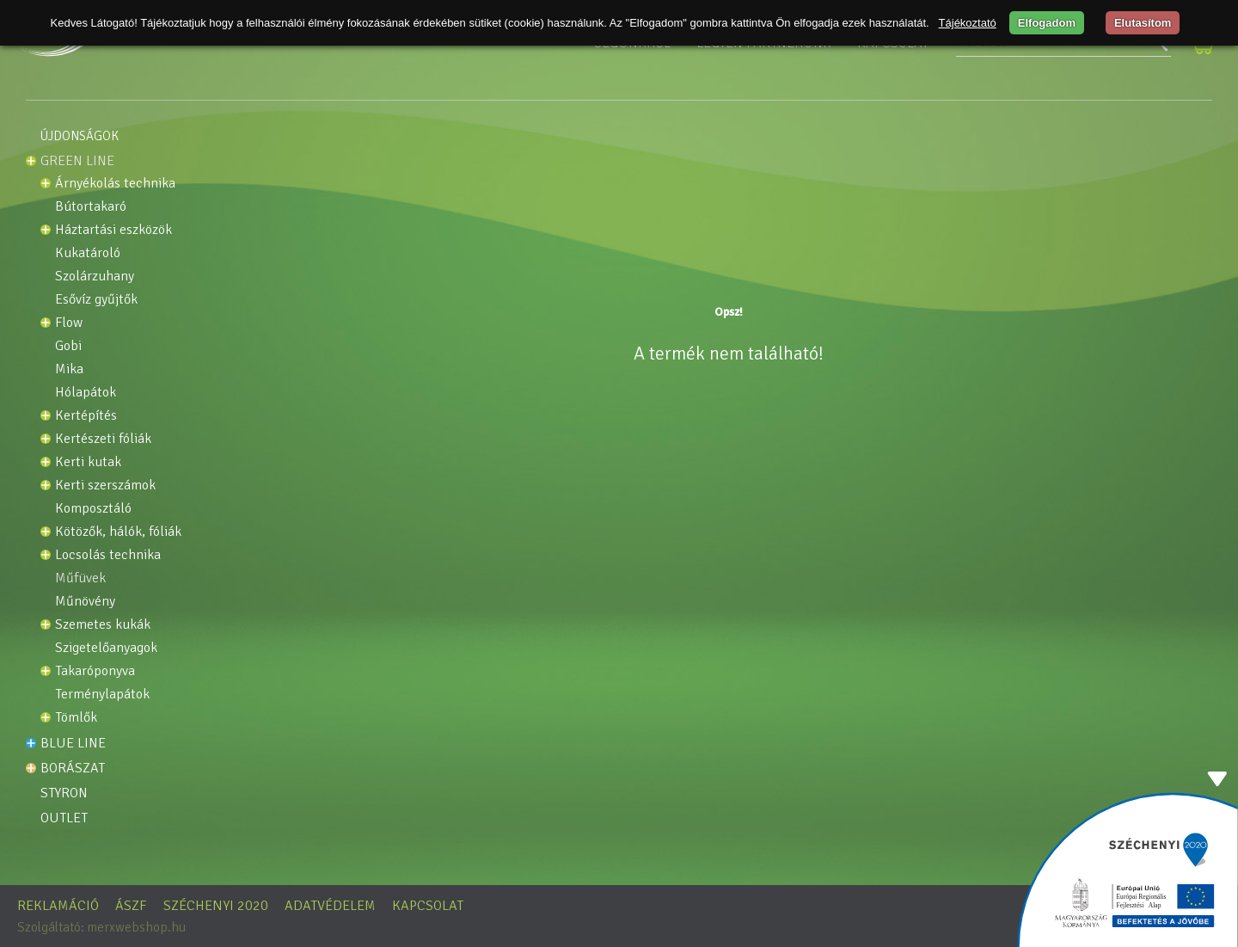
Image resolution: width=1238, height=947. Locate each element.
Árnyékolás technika (115, 183)
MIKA (69, 369)
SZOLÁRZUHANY (94, 276)
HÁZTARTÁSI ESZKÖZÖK (113, 230)
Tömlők (76, 717)
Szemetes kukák (102, 625)
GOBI (68, 346)
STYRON (64, 793)
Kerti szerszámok (105, 485)
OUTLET (64, 818)
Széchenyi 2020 (215, 905)
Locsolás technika (108, 555)
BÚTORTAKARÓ (90, 207)
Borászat (72, 768)
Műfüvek (80, 578)
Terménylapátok (102, 694)
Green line (77, 160)
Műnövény (85, 601)
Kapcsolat (427, 905)
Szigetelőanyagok (106, 648)
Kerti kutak (88, 462)
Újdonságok (79, 136)
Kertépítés (86, 416)
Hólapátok (85, 392)
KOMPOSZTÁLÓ (93, 508)
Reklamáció (58, 905)
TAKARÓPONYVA (95, 671)
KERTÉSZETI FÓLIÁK (103, 439)
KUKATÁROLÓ (87, 253)
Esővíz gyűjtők (96, 299)
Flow (69, 323)
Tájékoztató (967, 22)
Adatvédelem (330, 905)
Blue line (73, 743)
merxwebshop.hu (136, 927)
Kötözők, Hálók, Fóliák (118, 532)
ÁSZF (131, 905)
